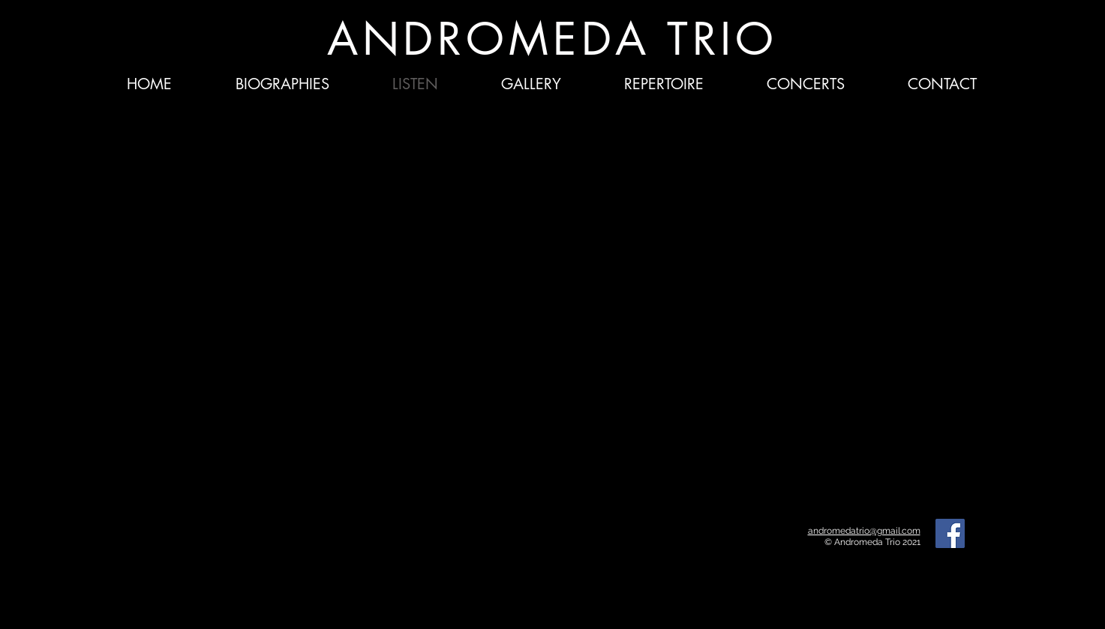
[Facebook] (950, 533)
